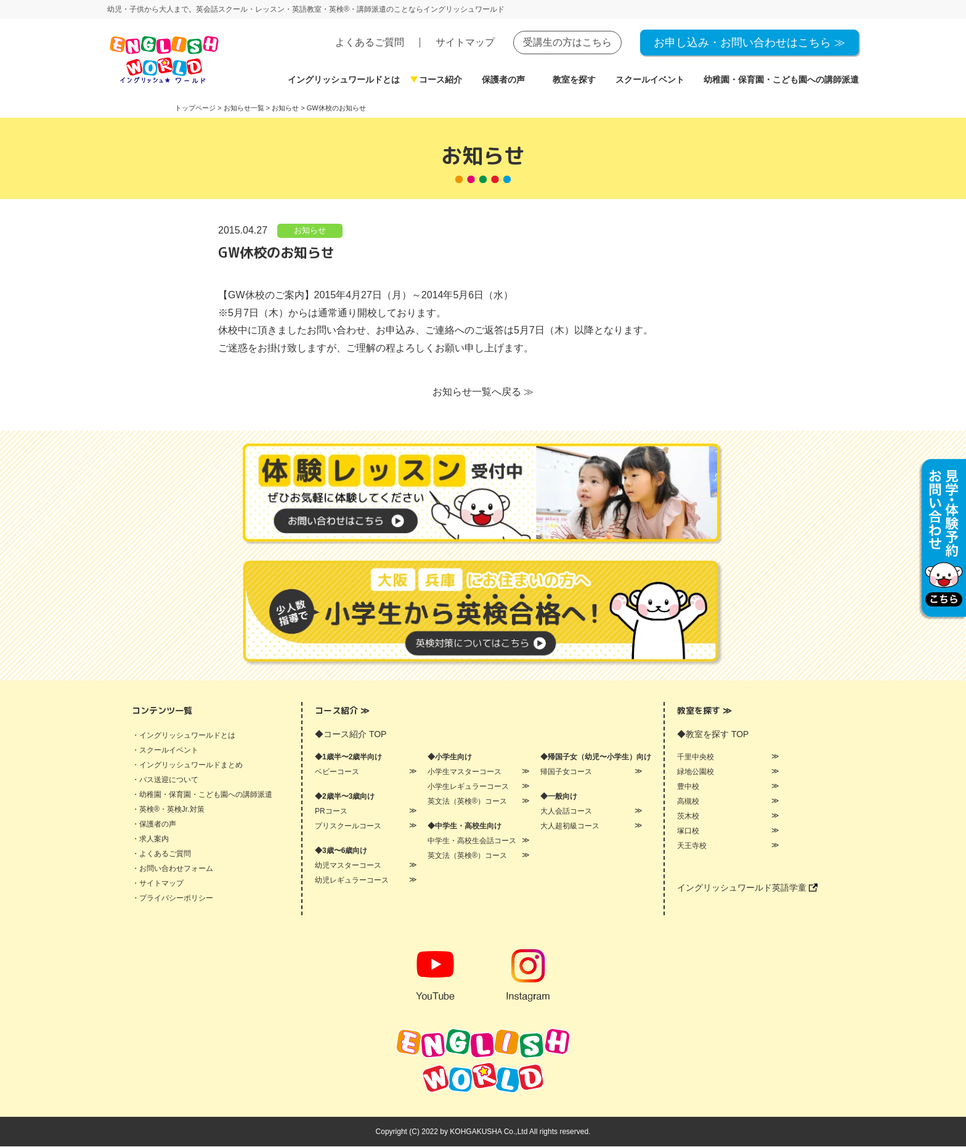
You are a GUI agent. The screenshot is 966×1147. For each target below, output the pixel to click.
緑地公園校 (695, 772)
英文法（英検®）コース (467, 802)
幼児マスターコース (348, 866)
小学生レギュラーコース (468, 787)
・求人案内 (150, 839)
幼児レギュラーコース (352, 880)
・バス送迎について (165, 780)
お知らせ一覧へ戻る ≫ (483, 392)
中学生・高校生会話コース (472, 841)
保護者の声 (503, 79)
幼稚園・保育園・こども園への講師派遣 (781, 79)
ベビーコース (337, 772)
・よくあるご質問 (161, 854)
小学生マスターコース (464, 772)
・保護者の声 (154, 824)
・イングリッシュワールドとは (183, 736)
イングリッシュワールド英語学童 (747, 888)
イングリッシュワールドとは (344, 79)
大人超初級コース (569, 826)
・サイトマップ (158, 884)
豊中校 (688, 787)
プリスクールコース (348, 826)
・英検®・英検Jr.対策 (168, 810)
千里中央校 (695, 757)
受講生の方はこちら (567, 42)
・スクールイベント (165, 750)
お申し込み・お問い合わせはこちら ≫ (749, 42)
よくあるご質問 (369, 42)
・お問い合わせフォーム (172, 869)
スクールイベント (649, 79)
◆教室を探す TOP (713, 735)
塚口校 (688, 831)
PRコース (331, 811)
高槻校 (688, 802)
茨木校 (688, 816)
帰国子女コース (566, 772)
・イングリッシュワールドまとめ (187, 765)
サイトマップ (465, 42)
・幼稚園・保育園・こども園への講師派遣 (202, 795)
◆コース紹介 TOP (350, 735)
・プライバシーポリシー (172, 898)
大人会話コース (566, 811)
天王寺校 (692, 846)
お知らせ (310, 231)
